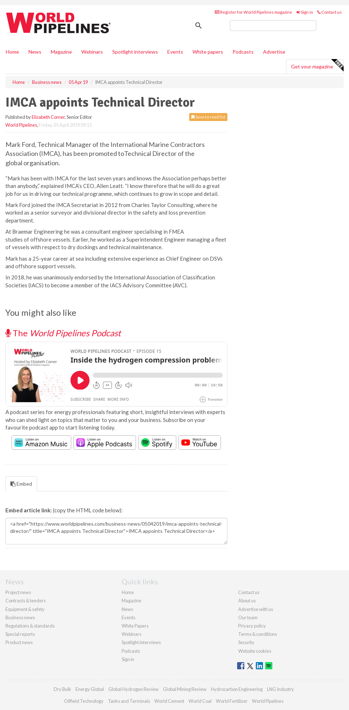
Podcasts (243, 52)
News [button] (34, 52)
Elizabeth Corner (48, 117)
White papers (207, 52)
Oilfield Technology (84, 701)
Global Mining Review (185, 689)
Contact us (329, 12)
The (63, 333)
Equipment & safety (25, 609)
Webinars (92, 52)
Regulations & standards (30, 626)
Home (12, 52)
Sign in (304, 12)
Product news (19, 642)
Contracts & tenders (25, 600)
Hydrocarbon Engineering (237, 689)
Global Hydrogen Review (133, 689)
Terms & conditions (257, 634)
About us (247, 600)
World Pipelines (21, 125)
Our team (248, 617)
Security (246, 642)
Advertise (274, 52)
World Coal (200, 701)
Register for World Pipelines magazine (253, 12)
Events (175, 52)
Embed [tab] (21, 484)
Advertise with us (255, 609)
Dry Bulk (62, 689)
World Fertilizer (232, 701)
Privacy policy (252, 626)
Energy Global (90, 689)
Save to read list (208, 117)
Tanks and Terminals (129, 701)
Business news (20, 617)
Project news (18, 592)
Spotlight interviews (135, 52)
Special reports (20, 634)
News (127, 609)
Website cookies (254, 651)
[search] (273, 25)
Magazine (61, 52)
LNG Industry (280, 689)
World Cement (169, 701)
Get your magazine (317, 65)
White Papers (135, 626)
